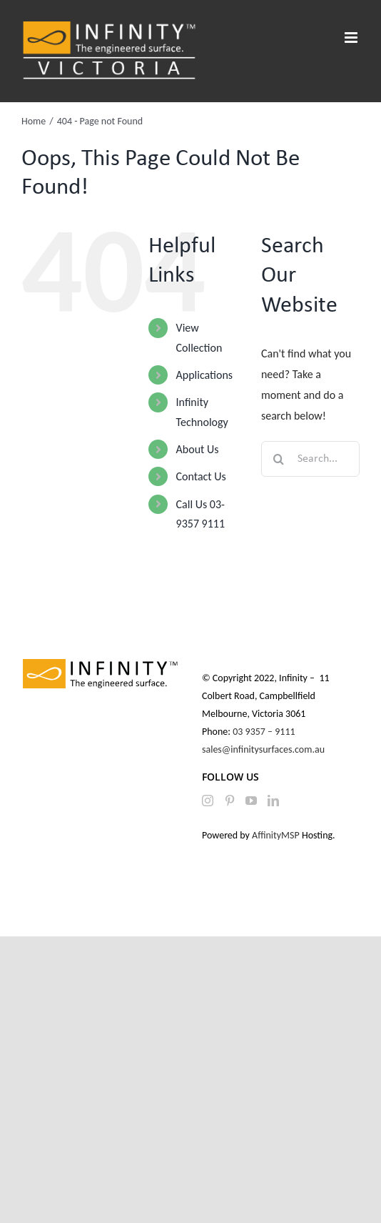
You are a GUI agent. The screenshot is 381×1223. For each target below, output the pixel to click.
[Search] (279, 459)
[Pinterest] (229, 800)
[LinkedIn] (273, 800)
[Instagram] (207, 800)
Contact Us (201, 476)
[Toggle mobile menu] (352, 37)
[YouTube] (251, 800)
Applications (204, 375)
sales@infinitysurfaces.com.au (263, 749)
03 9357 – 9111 (265, 732)
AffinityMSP (276, 835)
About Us (197, 449)
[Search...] (310, 459)
